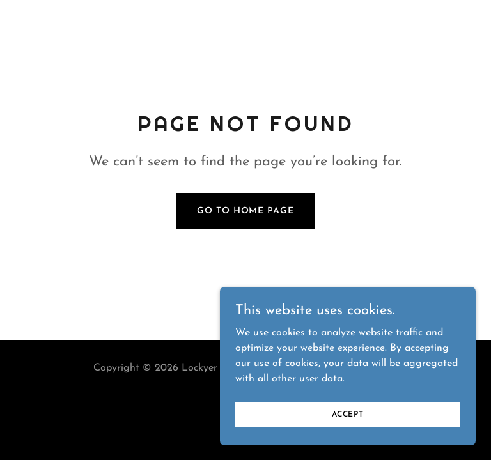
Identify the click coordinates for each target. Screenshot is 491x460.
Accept (348, 414)
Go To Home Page (245, 211)
